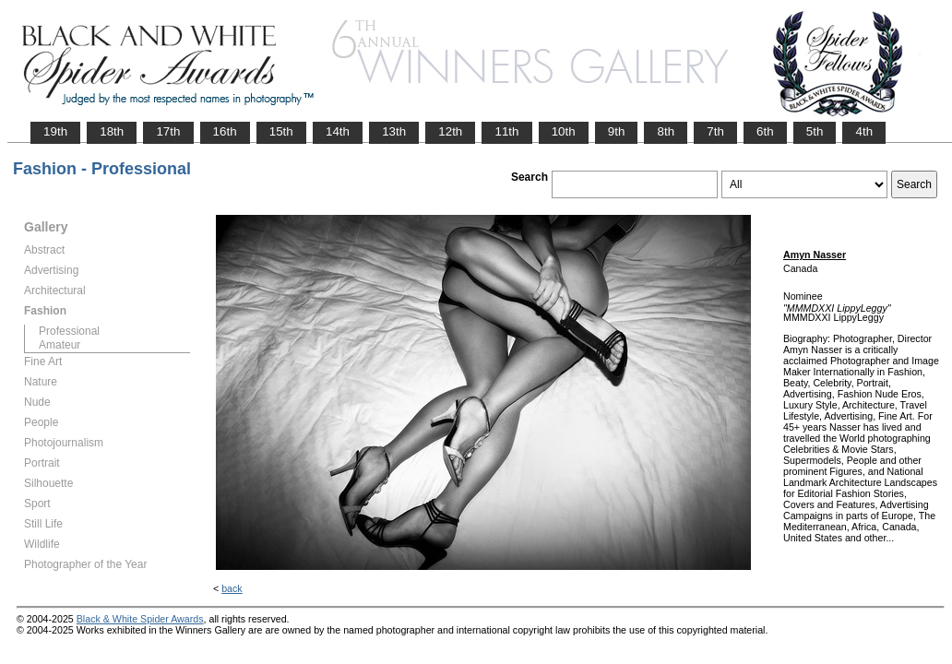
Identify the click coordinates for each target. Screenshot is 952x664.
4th (864, 131)
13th (394, 131)
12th (450, 131)
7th (715, 131)
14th (337, 131)
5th (815, 131)
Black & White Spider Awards (140, 618)
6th (765, 131)
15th (281, 131)
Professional (69, 331)
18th (111, 131)
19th (55, 131)
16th (225, 131)
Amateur (59, 344)
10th (563, 131)
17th (168, 131)
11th (506, 131)
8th (665, 131)
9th (617, 131)
